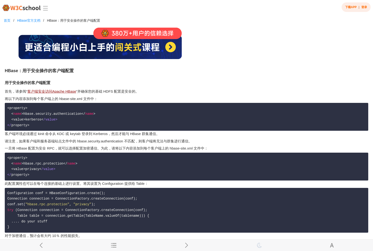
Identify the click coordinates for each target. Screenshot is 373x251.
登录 (364, 7)
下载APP (351, 7)
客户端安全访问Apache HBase (51, 91)
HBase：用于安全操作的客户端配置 (73, 20)
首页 (7, 20)
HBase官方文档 (28, 20)
